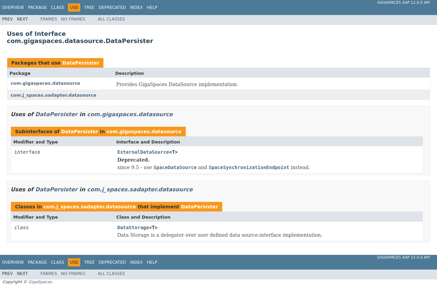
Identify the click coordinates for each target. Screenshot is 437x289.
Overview (13, 7)
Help (152, 7)
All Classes (111, 19)
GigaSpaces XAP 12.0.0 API (403, 2)
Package (37, 7)
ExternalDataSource (143, 152)
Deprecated (112, 7)
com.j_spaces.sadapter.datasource (53, 95)
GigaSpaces (40, 281)
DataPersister (80, 63)
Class (57, 7)
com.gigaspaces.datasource (45, 83)
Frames (48, 19)
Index (136, 7)
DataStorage (133, 227)
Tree (89, 7)
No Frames (73, 19)
